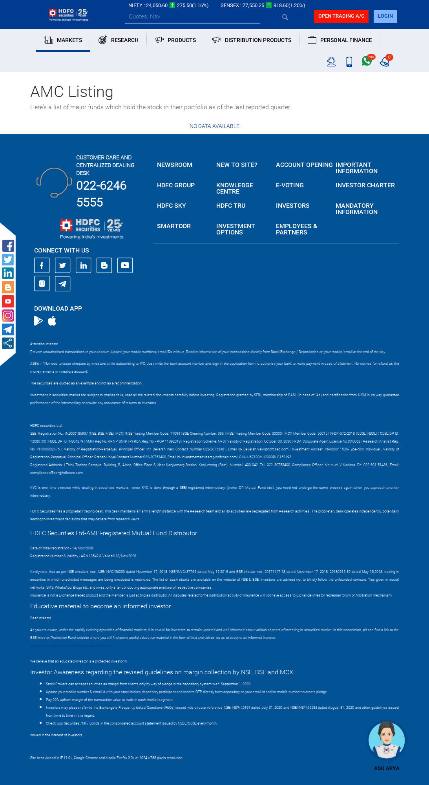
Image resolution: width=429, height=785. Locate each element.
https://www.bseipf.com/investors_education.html (70, 646)
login (385, 16)
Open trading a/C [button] (341, 16)
